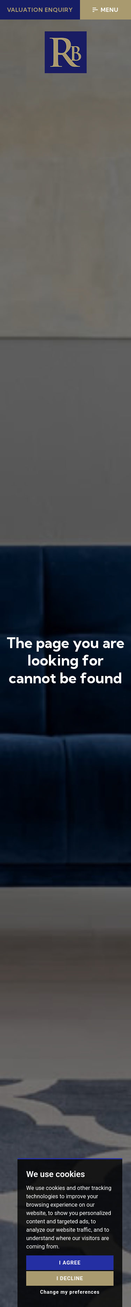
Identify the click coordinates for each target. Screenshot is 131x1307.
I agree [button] (70, 1263)
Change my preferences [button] (70, 1292)
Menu (105, 9)
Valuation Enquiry (40, 9)
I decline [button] (70, 1278)
